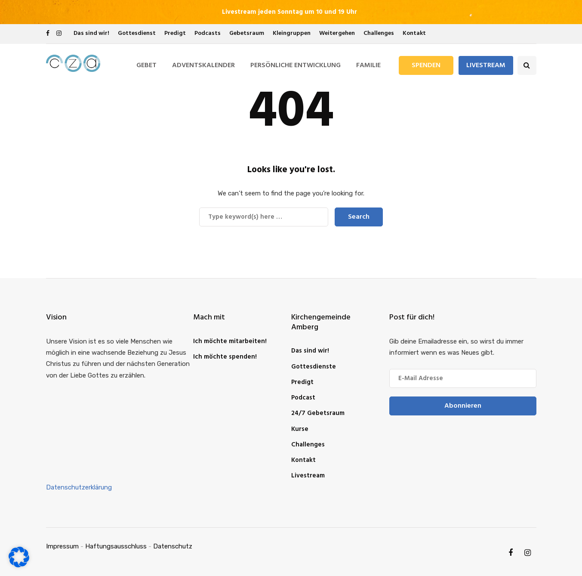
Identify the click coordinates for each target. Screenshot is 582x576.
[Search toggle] (526, 65)
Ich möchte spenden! (225, 357)
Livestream (485, 65)
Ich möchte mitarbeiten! (230, 341)
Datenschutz (172, 546)
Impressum (62, 546)
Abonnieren (462, 406)
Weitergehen (337, 33)
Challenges (378, 33)
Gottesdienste (313, 367)
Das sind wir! (91, 33)
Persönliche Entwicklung (295, 65)
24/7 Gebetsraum (318, 413)
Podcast (303, 398)
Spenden (426, 65)
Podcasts (207, 33)
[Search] (263, 216)
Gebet (146, 65)
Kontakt (414, 33)
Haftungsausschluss (116, 546)
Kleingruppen (292, 33)
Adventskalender (203, 65)
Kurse (299, 429)
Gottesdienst (137, 33)
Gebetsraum (246, 33)
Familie (368, 65)
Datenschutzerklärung (79, 487)
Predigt (175, 33)
